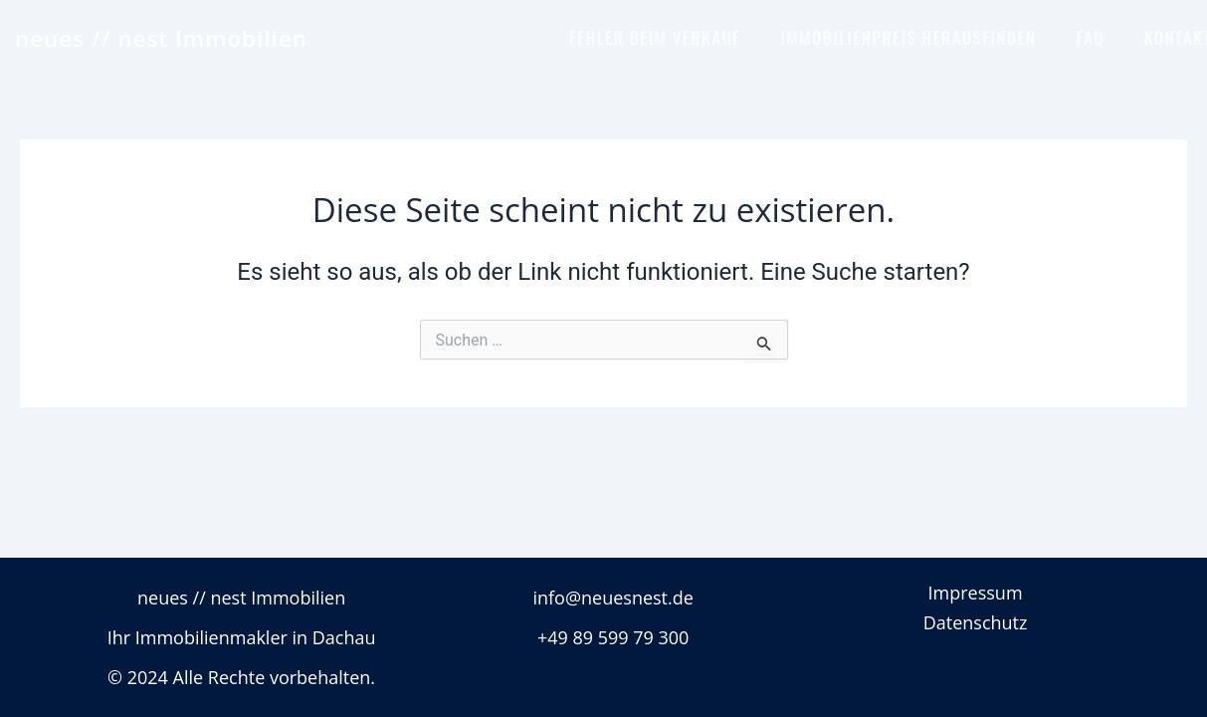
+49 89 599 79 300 (613, 637)
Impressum (975, 592)
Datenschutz (975, 622)
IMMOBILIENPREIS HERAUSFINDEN (908, 37)
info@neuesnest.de (612, 597)
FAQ (1090, 37)
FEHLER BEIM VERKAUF (654, 37)
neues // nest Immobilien (161, 38)
